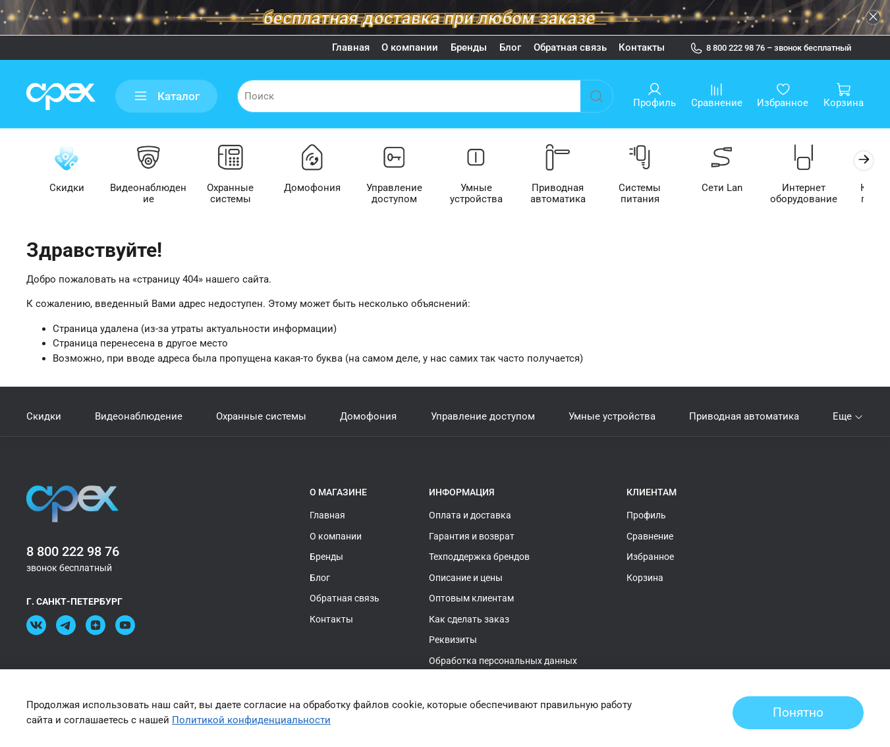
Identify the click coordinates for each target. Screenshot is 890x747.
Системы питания (655, 194)
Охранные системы (235, 194)
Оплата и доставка (470, 515)
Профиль (646, 515)
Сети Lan (738, 188)
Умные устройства (486, 194)
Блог (510, 47)
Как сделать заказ (469, 619)
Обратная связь (570, 47)
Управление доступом (403, 194)
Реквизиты (453, 639)
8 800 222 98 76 (72, 551)
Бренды (469, 47)
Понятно (798, 713)
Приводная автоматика (570, 194)
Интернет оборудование (822, 194)
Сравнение (649, 536)
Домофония (319, 188)
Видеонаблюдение (151, 194)
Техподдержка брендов (479, 556)
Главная (351, 47)
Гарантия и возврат (472, 536)
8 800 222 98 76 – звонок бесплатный (771, 48)
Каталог (166, 96)
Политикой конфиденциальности (251, 720)
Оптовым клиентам (471, 598)
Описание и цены (466, 577)
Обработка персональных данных (503, 660)
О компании (409, 47)
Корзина (644, 577)
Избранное (650, 556)
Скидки (67, 188)
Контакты (642, 47)
